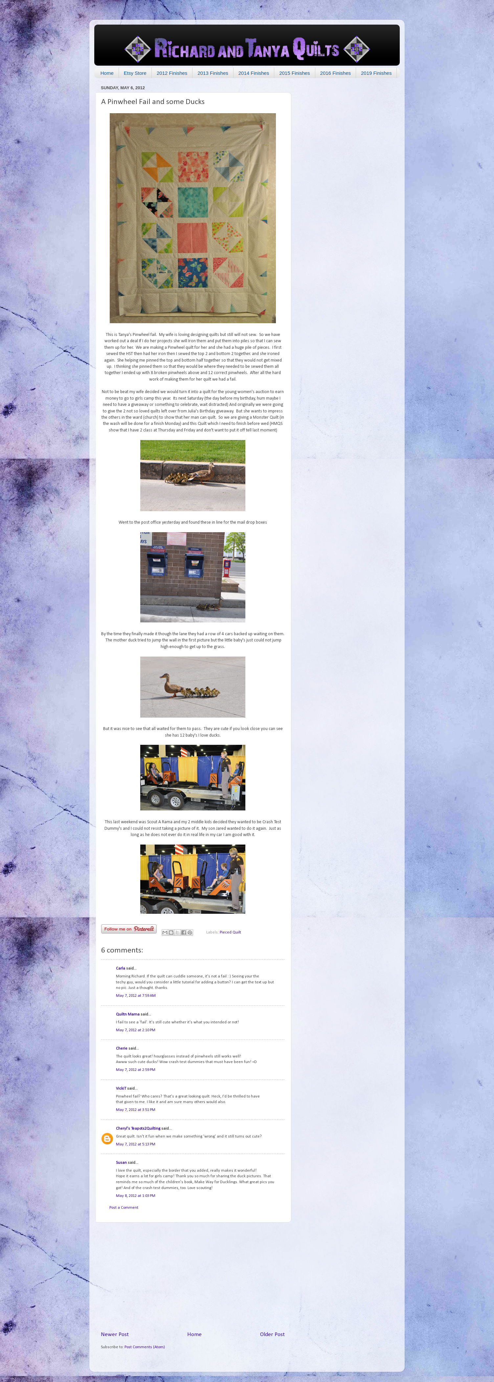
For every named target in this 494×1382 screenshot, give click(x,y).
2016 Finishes (335, 73)
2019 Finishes (376, 73)
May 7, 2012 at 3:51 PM (135, 1110)
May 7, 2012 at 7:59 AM (136, 996)
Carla (120, 969)
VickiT (121, 1089)
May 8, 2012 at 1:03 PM (135, 1196)
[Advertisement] (193, 1277)
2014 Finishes (253, 73)
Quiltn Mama (128, 1014)
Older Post (272, 1334)
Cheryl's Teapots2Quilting (138, 1129)
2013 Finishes (212, 73)
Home (107, 73)
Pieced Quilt (230, 932)
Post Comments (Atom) (144, 1347)
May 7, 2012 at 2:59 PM (135, 1070)
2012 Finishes (172, 73)
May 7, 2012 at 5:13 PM (135, 1144)
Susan (122, 1163)
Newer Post (115, 1334)
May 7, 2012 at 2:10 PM (135, 1030)
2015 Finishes (294, 73)
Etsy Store (135, 73)
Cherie (121, 1049)
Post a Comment (123, 1208)
